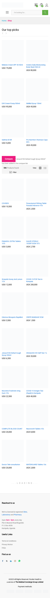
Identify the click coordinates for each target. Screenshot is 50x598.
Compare (9, 159)
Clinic (25, 512)
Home (4, 21)
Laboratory (6, 515)
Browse (45, 12)
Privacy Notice (7, 544)
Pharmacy (17, 515)
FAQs (4, 548)
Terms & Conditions (9, 541)
